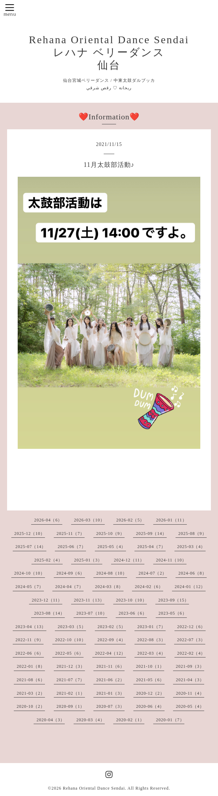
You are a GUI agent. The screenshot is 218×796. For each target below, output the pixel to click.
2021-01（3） (110, 693)
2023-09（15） (173, 600)
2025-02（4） (48, 560)
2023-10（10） (131, 600)
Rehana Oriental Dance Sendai (94, 788)
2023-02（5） (112, 626)
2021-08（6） (31, 679)
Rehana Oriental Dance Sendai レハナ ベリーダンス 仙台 (109, 52)
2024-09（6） (71, 573)
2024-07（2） (153, 573)
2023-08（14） (49, 613)
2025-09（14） (151, 533)
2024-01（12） (190, 586)
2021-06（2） (110, 679)
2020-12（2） (150, 693)
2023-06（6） (133, 613)
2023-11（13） (89, 600)
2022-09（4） (111, 639)
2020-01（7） (170, 719)
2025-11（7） (71, 533)
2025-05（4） (112, 546)
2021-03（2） (31, 693)
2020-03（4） (90, 719)
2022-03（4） (151, 653)
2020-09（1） (71, 706)
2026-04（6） (48, 520)
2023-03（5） (72, 626)
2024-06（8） (192, 573)
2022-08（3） (151, 639)
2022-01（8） (31, 666)
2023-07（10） (91, 613)
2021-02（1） (71, 693)
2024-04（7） (69, 586)
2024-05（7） (30, 586)
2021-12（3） (71, 666)
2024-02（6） (149, 586)
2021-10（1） (150, 666)
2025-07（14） (31, 546)
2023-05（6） (173, 613)
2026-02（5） (130, 520)
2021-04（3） (190, 679)
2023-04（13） (31, 626)
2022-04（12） (110, 653)
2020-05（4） (190, 706)
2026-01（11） (171, 520)
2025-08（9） (192, 533)
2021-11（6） (110, 666)
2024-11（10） (171, 560)
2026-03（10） (89, 520)
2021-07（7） (71, 679)
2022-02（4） (191, 653)
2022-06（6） (30, 653)
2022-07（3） (191, 639)
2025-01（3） (88, 560)
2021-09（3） (190, 666)
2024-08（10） (111, 573)
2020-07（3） (110, 706)
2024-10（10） (29, 573)
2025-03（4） (191, 546)
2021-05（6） (150, 679)
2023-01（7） (151, 626)
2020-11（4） (190, 693)
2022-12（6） (191, 626)
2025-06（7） (72, 546)
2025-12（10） (29, 533)
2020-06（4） (150, 706)
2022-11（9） (30, 639)
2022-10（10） (70, 639)
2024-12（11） (129, 560)
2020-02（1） (130, 719)
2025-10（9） (110, 533)
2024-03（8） (109, 586)
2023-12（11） (47, 600)
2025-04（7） (151, 546)
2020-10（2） (31, 706)
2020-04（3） (50, 719)
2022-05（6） (69, 653)
